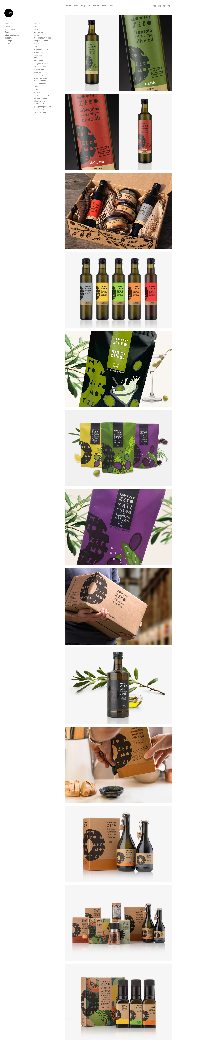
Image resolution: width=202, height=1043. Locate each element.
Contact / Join (107, 6)
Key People (85, 6)
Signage (8, 41)
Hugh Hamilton (40, 84)
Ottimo (36, 46)
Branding (9, 23)
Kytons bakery (40, 52)
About (68, 6)
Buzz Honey (39, 104)
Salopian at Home (41, 41)
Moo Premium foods (42, 38)
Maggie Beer (39, 69)
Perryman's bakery (42, 63)
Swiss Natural (39, 61)
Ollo (35, 58)
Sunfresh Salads (40, 98)
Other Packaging (12, 35)
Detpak (37, 43)
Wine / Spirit (10, 29)
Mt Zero (37, 29)
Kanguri (37, 35)
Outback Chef (41, 81)
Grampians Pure (43, 107)
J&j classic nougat (41, 49)
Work (76, 6)
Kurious (37, 23)
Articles (96, 6)
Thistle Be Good (40, 72)
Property (8, 38)
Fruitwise (37, 92)
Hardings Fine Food (41, 112)
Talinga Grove (39, 101)
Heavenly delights (41, 95)
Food (7, 32)
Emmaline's (38, 75)
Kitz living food (40, 66)
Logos (7, 26)
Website (8, 43)
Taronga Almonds (41, 32)
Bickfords (37, 86)
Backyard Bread (40, 109)
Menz (36, 26)
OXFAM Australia (40, 78)
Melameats (38, 55)
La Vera (37, 89)
